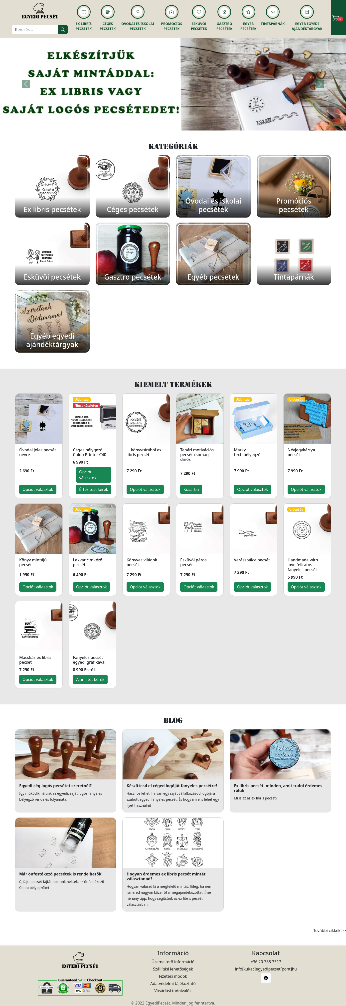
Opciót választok (37, 489)
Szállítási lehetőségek (173, 969)
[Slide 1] (173, 124)
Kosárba (191, 489)
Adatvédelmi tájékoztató (173, 983)
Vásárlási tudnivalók (173, 990)
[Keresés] (35, 29)
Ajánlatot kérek (90, 679)
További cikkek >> (329, 930)
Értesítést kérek (93, 489)
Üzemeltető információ (173, 961)
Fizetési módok (173, 976)
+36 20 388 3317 (266, 961)
